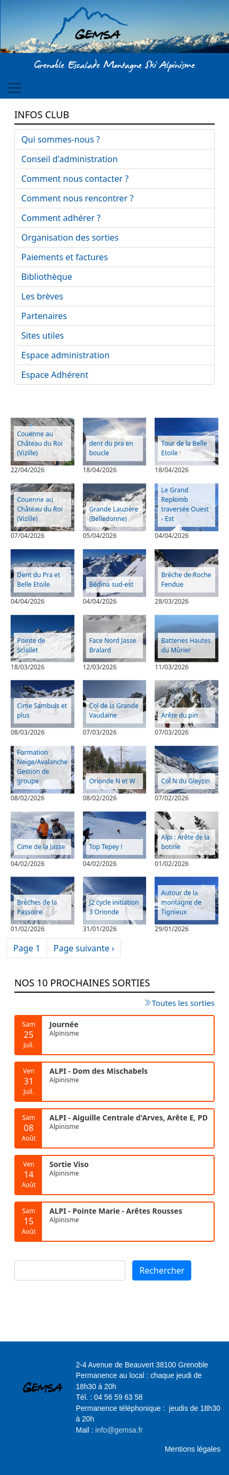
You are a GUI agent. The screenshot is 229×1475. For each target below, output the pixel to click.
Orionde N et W (112, 780)
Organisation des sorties (69, 237)
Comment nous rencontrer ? (77, 198)
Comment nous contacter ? (75, 178)
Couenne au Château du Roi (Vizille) (40, 443)
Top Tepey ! (106, 846)
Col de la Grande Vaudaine (114, 710)
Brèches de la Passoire (37, 907)
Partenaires (44, 316)
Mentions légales (192, 1449)
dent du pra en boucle (111, 448)
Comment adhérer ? (60, 218)
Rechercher (161, 1270)
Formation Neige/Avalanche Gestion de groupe (42, 766)
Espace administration (65, 355)
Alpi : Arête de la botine (185, 842)
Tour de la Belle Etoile (184, 448)
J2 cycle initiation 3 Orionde (114, 907)
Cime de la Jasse (41, 846)
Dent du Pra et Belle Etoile (38, 579)
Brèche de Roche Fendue (186, 579)
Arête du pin (179, 715)
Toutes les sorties (183, 1002)
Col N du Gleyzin (185, 780)
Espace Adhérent (54, 375)
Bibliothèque (46, 276)
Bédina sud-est (111, 584)
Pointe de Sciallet (31, 645)
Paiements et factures (64, 257)
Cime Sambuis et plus (42, 710)
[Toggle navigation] (15, 88)
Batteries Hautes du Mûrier (186, 645)
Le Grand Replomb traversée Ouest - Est (185, 504)
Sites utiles (42, 335)
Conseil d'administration (69, 159)
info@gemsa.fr (118, 1430)
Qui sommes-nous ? (60, 139)
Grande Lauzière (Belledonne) (113, 514)
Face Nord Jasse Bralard (112, 645)
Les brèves (42, 296)
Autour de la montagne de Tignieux (181, 902)
